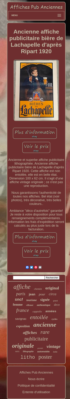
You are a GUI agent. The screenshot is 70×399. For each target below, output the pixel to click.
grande (40, 348)
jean (32, 294)
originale (23, 346)
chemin (38, 288)
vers (17, 351)
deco (57, 304)
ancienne (44, 324)
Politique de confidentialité (36, 385)
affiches (30, 332)
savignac (20, 318)
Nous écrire (36, 379)
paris (20, 293)
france (22, 310)
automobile (43, 351)
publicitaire (36, 339)
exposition (23, 326)
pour (42, 294)
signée (45, 300)
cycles (54, 319)
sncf (19, 299)
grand (55, 301)
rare (45, 332)
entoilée (39, 317)
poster (45, 357)
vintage (54, 346)
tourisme (31, 300)
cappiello (37, 311)
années (50, 311)
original (52, 288)
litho (27, 357)
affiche (22, 286)
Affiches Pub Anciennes (36, 372)
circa (52, 294)
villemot (29, 305)
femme (18, 304)
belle (55, 352)
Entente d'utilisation (36, 392)
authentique (43, 305)
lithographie (28, 351)
